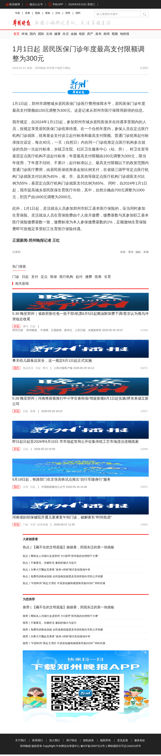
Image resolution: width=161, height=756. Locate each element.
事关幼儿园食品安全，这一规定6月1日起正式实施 (54, 362)
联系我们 (37, 741)
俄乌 (25, 328)
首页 (16, 35)
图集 (49, 14)
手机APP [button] (56, 5)
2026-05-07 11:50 (64, 526)
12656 (144, 450)
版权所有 (105, 741)
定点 (44, 278)
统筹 (98, 278)
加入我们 (54, 741)
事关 (45, 369)
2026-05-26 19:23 (51, 412)
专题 (17, 14)
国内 (32, 35)
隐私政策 (88, 741)
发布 (96, 35)
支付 (34, 278)
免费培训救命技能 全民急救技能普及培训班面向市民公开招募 (63, 577)
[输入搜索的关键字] (117, 15)
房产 (88, 35)
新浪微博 (13, 5)
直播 (28, 14)
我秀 (70, 14)
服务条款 (139, 741)
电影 (80, 35)
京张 (25, 488)
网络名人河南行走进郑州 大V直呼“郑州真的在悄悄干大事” (60, 557)
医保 (53, 278)
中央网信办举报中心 (68, 747)
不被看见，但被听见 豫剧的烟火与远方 (50, 564)
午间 (32, 526)
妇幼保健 (42, 526)
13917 (144, 412)
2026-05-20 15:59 (44, 450)
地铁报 (121, 35)
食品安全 (28, 369)
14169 (144, 331)
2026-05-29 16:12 (74, 369)
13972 (144, 488)
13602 (144, 526)
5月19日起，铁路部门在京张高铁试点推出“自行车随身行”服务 (64, 481)
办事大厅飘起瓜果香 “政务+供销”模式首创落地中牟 (56, 571)
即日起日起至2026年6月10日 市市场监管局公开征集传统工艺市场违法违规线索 (78, 443)
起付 (79, 278)
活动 (60, 14)
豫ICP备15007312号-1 (93, 747)
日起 (25, 278)
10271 (144, 369)
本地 (24, 35)
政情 (104, 35)
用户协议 (71, 741)
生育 (107, 278)
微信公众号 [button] (35, 5)
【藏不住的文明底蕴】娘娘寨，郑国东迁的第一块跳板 (68, 549)
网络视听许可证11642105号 (124, 747)
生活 (64, 35)
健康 (56, 35)
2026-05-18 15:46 (64, 488)
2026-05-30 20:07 (67, 331)
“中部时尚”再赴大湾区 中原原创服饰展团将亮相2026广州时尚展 (64, 584)
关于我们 (20, 741)
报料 (81, 14)
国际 (40, 35)
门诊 (15, 278)
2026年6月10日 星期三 (83, 4)
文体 (48, 35)
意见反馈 (122, 741)
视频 (38, 14)
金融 (72, 35)
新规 (32, 412)
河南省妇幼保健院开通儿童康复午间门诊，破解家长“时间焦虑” (64, 518)
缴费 (88, 278)
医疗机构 (66, 278)
